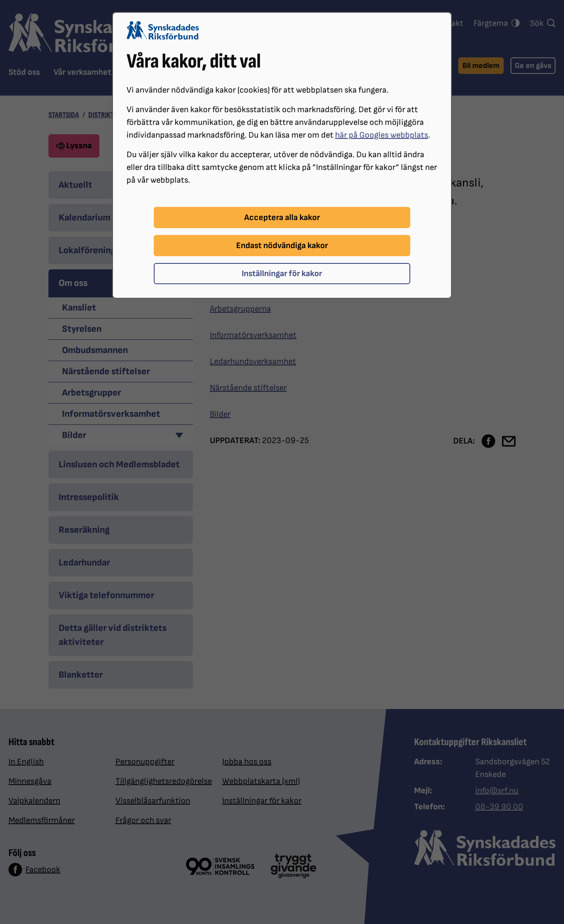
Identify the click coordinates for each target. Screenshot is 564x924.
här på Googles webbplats (381, 135)
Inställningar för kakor (282, 273)
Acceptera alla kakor (282, 217)
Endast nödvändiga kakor (282, 245)
